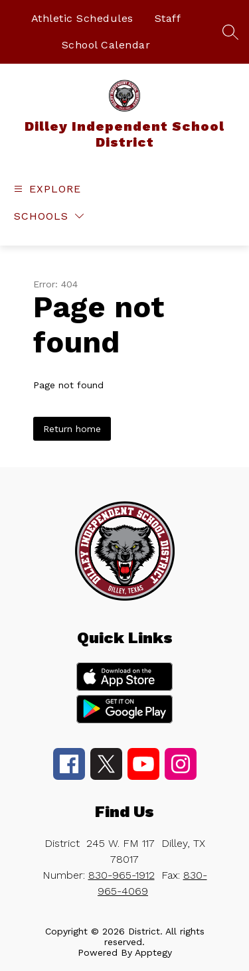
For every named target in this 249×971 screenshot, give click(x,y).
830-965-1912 (121, 875)
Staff (168, 18)
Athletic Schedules (82, 18)
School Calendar (106, 44)
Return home (72, 428)
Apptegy (153, 952)
